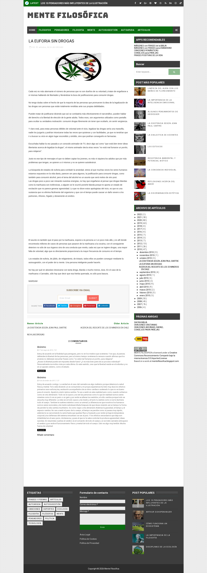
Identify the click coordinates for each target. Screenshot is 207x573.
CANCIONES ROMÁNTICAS (146, 50)
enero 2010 (145, 295)
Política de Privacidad (89, 543)
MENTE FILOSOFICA (143, 353)
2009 (139, 298)
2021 (139, 217)
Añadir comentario (45, 435)
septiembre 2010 (148, 272)
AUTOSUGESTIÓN (108, 30)
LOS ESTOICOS (155, 146)
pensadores (35, 519)
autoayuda (35, 504)
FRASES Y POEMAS (39, 37)
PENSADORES (61, 30)
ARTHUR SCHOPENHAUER (159, 512)
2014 (139, 238)
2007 (139, 304)
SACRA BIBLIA (140, 322)
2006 (139, 307)
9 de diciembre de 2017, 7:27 (49, 381)
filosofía (34, 514)
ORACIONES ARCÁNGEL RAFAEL (148, 327)
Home (32, 30)
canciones (34, 509)
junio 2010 (144, 281)
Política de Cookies (88, 539)
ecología (62, 509)
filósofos (47, 514)
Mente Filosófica (67, 15)
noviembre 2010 (147, 255)
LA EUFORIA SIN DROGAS (150, 264)
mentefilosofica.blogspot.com (165, 361)
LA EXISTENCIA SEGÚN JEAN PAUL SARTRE (159, 261)
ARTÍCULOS (144, 30)
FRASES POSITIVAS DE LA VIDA (148, 55)
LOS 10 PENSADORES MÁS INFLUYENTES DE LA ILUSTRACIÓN (74, 3)
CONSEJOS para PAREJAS (146, 53)
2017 (139, 229)
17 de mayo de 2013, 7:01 (48, 350)
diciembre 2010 (147, 252)
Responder (41, 371)
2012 (139, 243)
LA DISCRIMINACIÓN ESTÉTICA (163, 193)
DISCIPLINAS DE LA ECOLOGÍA (161, 547)
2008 (139, 301)
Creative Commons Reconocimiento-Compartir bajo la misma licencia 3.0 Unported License (155, 355)
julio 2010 (144, 278)
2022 (139, 214)
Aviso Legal (85, 534)
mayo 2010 (145, 284)
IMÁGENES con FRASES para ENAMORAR (153, 48)
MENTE (91, 30)
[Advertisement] (78, 218)
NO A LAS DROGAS (55, 47)
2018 (139, 226)
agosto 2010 (145, 275)
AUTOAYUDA (127, 30)
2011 (139, 246)
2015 (139, 235)
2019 (139, 223)
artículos (42, 47)
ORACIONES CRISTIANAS (145, 325)
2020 (139, 220)
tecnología (35, 523)
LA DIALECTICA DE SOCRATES (163, 135)
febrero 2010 (146, 292)
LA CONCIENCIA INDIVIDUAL (162, 170)
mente (60, 514)
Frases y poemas (38, 500)
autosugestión (52, 504)
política (49, 519)
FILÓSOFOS (45, 30)
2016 (139, 232)
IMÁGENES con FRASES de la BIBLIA (150, 46)
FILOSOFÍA (78, 30)
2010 (139, 249)
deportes (49, 509)
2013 (139, 240)
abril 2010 (144, 287)
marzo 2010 (145, 290)
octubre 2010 (146, 258)
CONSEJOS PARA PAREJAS (147, 330)
